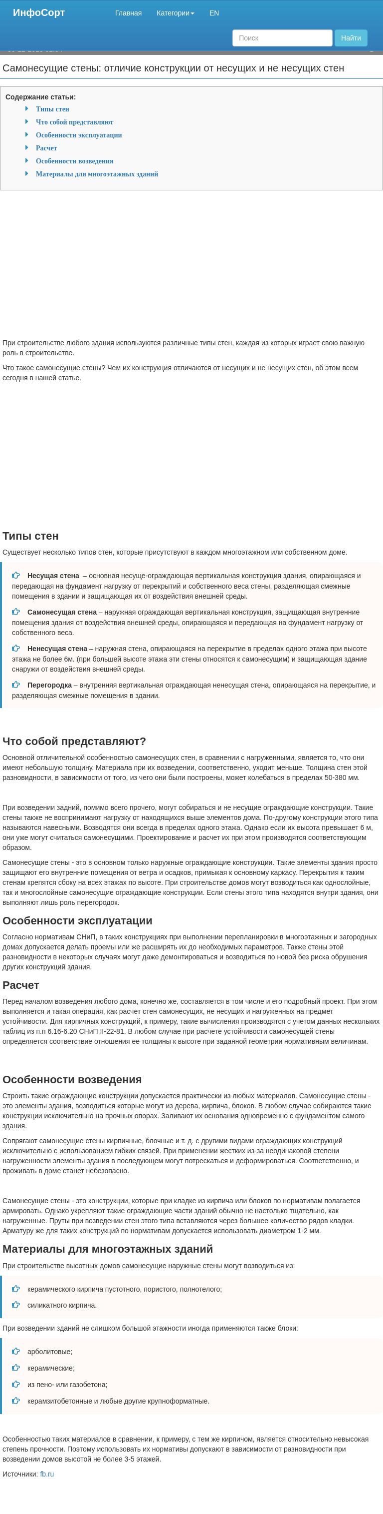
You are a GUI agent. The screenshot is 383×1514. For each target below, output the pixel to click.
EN (214, 13)
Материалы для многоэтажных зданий (97, 173)
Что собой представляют (74, 121)
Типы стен (52, 108)
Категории (175, 13)
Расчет (46, 147)
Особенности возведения (75, 160)
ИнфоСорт (39, 12)
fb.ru (47, 1474)
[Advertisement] (191, 268)
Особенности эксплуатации (79, 134)
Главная (128, 13)
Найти (351, 38)
